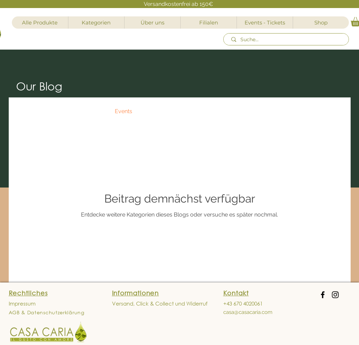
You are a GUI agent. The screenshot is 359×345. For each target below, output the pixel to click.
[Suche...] (287, 40)
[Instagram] (335, 294)
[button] (334, 112)
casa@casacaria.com (247, 312)
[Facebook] (322, 294)
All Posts (27, 111)
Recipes (91, 111)
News (59, 111)
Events (123, 111)
